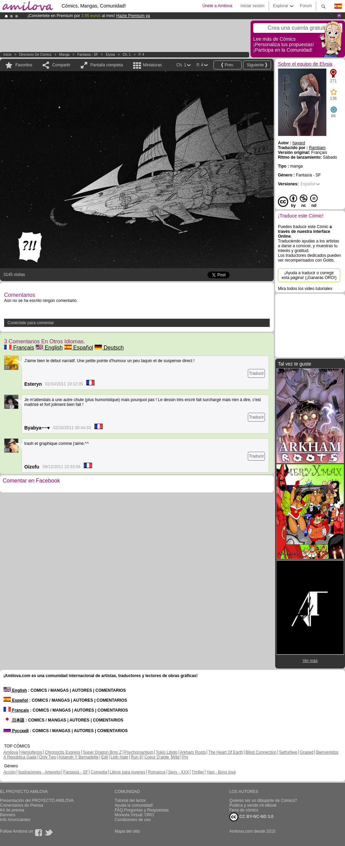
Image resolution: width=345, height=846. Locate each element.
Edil (104, 757)
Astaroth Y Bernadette (79, 757)
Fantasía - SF (87, 54)
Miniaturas (152, 65)
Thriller (197, 772)
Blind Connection (261, 752)
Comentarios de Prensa (21, 805)
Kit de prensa (12, 810)
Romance (156, 772)
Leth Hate (119, 757)
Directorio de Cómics (35, 54)
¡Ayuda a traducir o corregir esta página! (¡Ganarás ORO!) (309, 275)
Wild (175, 757)
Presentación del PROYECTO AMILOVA (37, 800)
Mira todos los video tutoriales (305, 288)
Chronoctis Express (62, 752)
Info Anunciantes (15, 819)
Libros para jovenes (127, 772)
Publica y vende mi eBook (253, 805)
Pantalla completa (106, 65)
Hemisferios (31, 752)
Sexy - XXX (178, 772)
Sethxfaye (288, 752)
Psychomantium (138, 752)
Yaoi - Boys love (221, 772)
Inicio (7, 54)
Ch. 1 (127, 54)
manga (64, 54)
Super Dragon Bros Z (102, 752)
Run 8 (136, 757)
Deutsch (109, 348)
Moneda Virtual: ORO (134, 814)
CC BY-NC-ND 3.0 (251, 816)
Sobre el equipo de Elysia (305, 64)
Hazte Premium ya (133, 15)
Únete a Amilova (217, 5)
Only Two (47, 757)
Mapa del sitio (127, 831)
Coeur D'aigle (157, 757)
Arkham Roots (193, 752)
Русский (16, 730)
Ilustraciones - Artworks (39, 772)
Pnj (185, 757)
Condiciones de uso (133, 819)
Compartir (61, 65)
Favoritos (23, 65)
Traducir (256, 373)
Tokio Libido (166, 752)
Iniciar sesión (253, 5)
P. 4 (141, 54)
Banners (7, 814)
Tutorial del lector (130, 800)
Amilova (10, 752)
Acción (9, 772)
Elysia (110, 54)
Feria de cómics (243, 810)
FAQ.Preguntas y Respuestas (142, 810)
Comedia (99, 772)
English (49, 348)
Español (78, 348)
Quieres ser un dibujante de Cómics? (263, 800)
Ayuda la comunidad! (134, 805)
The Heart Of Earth (225, 752)
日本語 (13, 720)
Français (19, 348)
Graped (307, 752)
